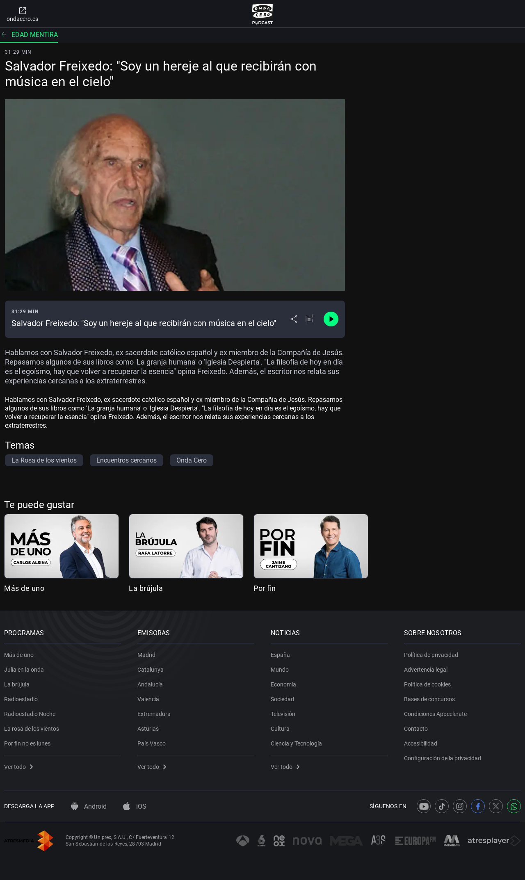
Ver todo (18, 767)
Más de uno (24, 588)
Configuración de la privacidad (442, 758)
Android (89, 806)
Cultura (280, 728)
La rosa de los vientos (31, 728)
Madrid (146, 655)
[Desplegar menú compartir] (293, 319)
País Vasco (151, 743)
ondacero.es (22, 14)
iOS (134, 806)
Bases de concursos (429, 699)
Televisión (283, 714)
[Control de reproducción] (331, 319)
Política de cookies (427, 684)
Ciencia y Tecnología (296, 743)
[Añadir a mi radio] (309, 319)
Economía (283, 684)
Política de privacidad (431, 655)
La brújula (146, 588)
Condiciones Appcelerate (435, 714)
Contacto (416, 728)
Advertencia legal (425, 669)
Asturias (148, 728)
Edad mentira (29, 35)
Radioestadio (21, 699)
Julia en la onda (24, 669)
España (280, 655)
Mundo (280, 669)
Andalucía (150, 684)
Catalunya (150, 669)
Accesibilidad (420, 743)
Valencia (148, 699)
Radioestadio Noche (29, 714)
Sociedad (282, 699)
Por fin (264, 588)
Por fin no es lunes (27, 743)
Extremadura (154, 714)
